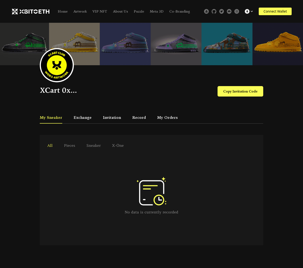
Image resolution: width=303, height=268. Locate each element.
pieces (69, 145)
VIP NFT (100, 11)
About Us (120, 11)
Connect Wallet (275, 11)
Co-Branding (179, 11)
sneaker (93, 145)
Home (63, 11)
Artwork (80, 11)
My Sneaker (51, 117)
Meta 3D (157, 11)
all (50, 145)
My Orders (167, 117)
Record (139, 117)
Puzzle (139, 11)
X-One (118, 145)
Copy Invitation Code (240, 91)
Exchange (83, 117)
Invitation (112, 117)
